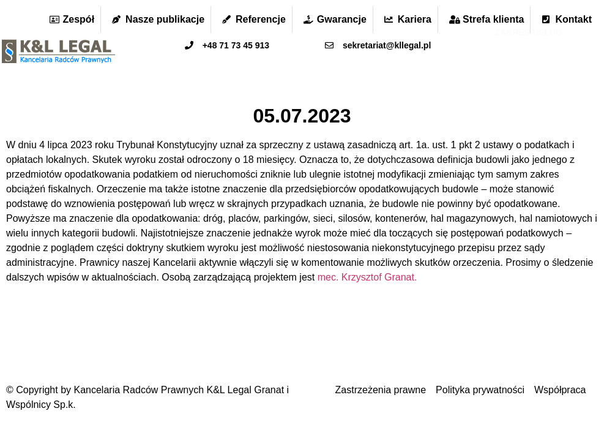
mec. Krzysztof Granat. (367, 277)
